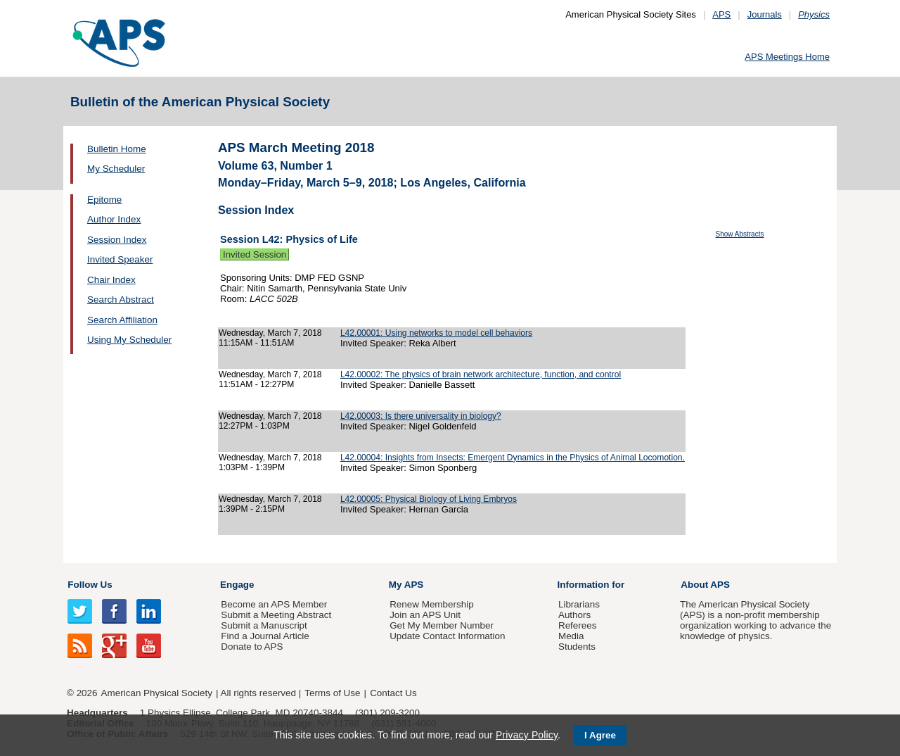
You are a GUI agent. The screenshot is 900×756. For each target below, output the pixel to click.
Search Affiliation (122, 320)
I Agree (600, 735)
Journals (764, 14)
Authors (574, 615)
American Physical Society (156, 693)
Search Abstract (120, 299)
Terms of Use (332, 693)
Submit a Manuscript (264, 625)
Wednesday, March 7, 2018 (270, 333)
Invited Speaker (120, 259)
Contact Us (393, 693)
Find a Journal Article (265, 636)
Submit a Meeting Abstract (276, 615)
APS (721, 14)
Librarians (579, 604)
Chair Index (111, 280)
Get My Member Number (442, 625)
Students (577, 646)
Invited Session (254, 254)
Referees (577, 625)
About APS (705, 584)
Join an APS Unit (425, 615)
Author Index (114, 219)
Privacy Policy (527, 735)
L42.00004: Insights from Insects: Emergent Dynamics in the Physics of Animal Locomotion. (512, 457)
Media (571, 636)
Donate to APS (252, 646)
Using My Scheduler (129, 339)
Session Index (116, 239)
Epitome (104, 199)
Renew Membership (432, 604)
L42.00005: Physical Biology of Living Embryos (428, 499)
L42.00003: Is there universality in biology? (420, 416)
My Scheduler (116, 168)
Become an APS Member (274, 604)
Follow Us (90, 584)
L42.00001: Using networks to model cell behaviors (436, 333)
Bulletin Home (116, 149)
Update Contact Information (447, 636)
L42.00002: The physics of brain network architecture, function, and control (480, 374)
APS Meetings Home (787, 56)
